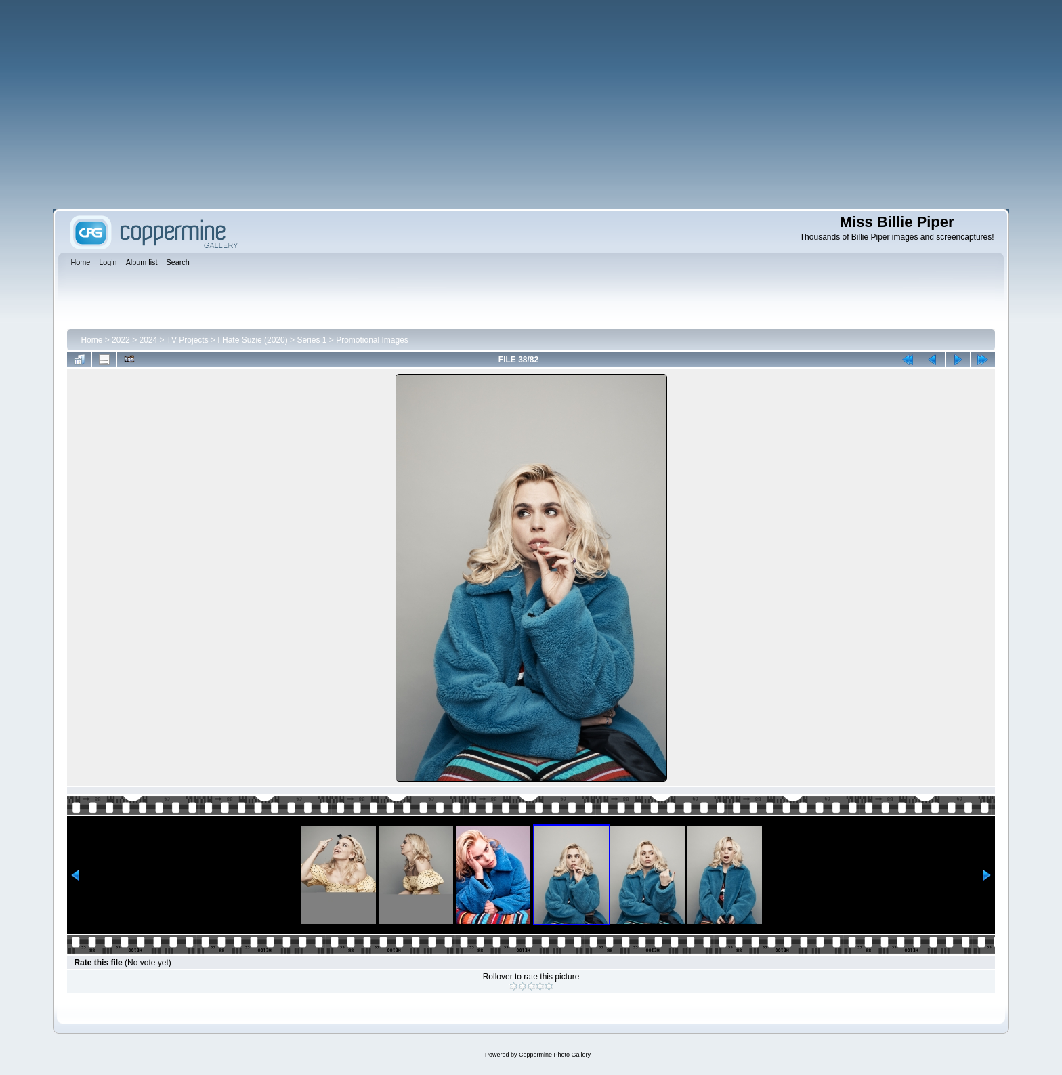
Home (91, 340)
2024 (148, 340)
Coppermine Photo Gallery (555, 1054)
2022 (121, 340)
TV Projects (188, 340)
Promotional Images (372, 340)
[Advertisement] (531, 104)
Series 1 (311, 340)
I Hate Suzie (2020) (252, 340)
